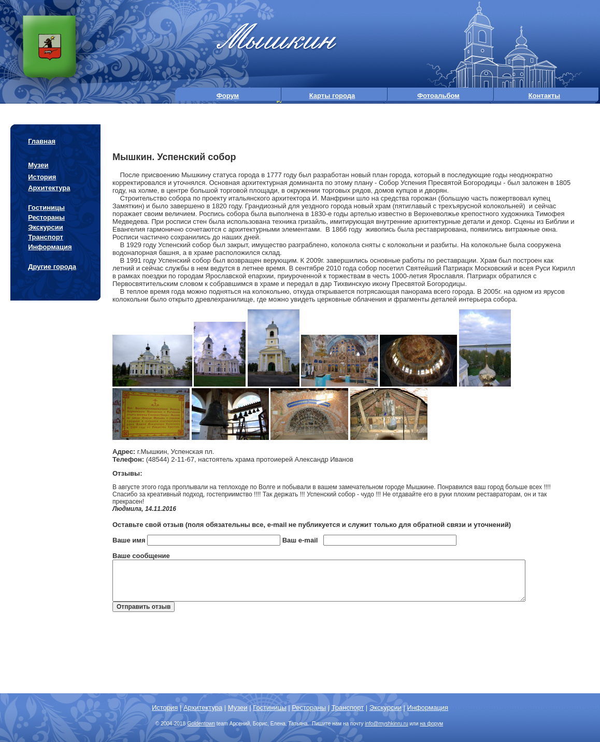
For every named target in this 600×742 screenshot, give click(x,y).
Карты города (332, 95)
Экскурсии (45, 227)
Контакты (544, 95)
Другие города (52, 266)
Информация (50, 247)
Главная (41, 141)
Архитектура (49, 188)
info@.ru (386, 723)
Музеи (38, 165)
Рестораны (46, 217)
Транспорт (45, 237)
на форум (431, 723)
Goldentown (201, 723)
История (42, 177)
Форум (228, 95)
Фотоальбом (438, 95)
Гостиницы (46, 207)
